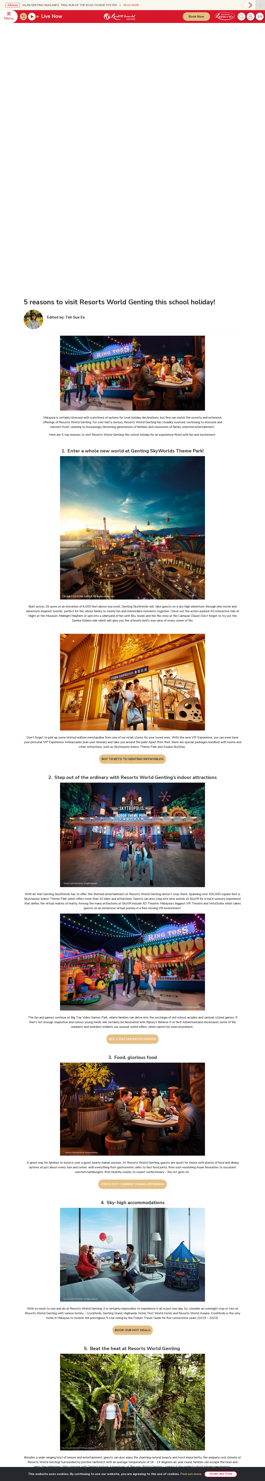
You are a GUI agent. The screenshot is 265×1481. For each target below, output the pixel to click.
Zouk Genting (200, 1371)
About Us (72, 1349)
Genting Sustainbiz (78, 1383)
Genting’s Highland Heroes (83, 1377)
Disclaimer (115, 1349)
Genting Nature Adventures (166, 1405)
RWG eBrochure (76, 1372)
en (260, 16)
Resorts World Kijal (162, 1388)
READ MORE (131, 5)
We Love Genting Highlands (83, 1416)
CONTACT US (32, 1343)
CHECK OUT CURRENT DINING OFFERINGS (132, 1002)
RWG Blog (73, 1366)
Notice (112, 1366)
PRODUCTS (156, 1343)
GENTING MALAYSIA (78, 1343)
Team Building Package (164, 1366)
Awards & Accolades (79, 1410)
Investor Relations (77, 1355)
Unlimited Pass (159, 1360)
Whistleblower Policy (121, 1388)
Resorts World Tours (205, 1349)
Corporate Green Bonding (166, 1410)
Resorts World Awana (164, 1399)
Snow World (200, 1388)
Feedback (31, 1372)
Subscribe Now (96, 1455)
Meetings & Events (161, 1416)
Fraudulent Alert (118, 1360)
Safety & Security (35, 1366)
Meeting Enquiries (36, 1355)
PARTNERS (198, 1343)
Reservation (32, 1349)
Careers (72, 1405)
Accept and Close (220, 1474)
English (233, 1343)
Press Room (74, 1360)
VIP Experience (159, 1355)
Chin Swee (199, 1355)
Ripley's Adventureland (206, 1382)
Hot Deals (157, 1422)
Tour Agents (74, 1399)
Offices (30, 1360)
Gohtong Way (159, 1382)
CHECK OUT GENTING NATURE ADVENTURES (132, 1296)
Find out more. (191, 1474)
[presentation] (241, 5)
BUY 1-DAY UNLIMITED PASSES (132, 856)
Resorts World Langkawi (165, 1393)
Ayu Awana (199, 1376)
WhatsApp (32, 1377)
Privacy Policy (117, 1355)
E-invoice (114, 1372)
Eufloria (155, 1427)
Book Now (196, 16)
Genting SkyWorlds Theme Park (169, 1349)
